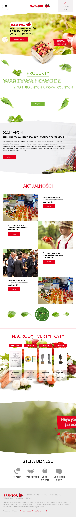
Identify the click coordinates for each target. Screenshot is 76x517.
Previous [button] (6, 362)
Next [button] (69, 362)
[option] (15, 362)
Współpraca (32, 476)
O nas (36, 495)
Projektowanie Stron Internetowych (33, 511)
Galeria (19, 498)
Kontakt (17, 476)
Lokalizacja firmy (59, 478)
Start (29, 495)
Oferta (44, 495)
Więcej (38, 104)
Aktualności (8, 498)
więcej (49, 206)
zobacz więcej (19, 39)
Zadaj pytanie (45, 478)
